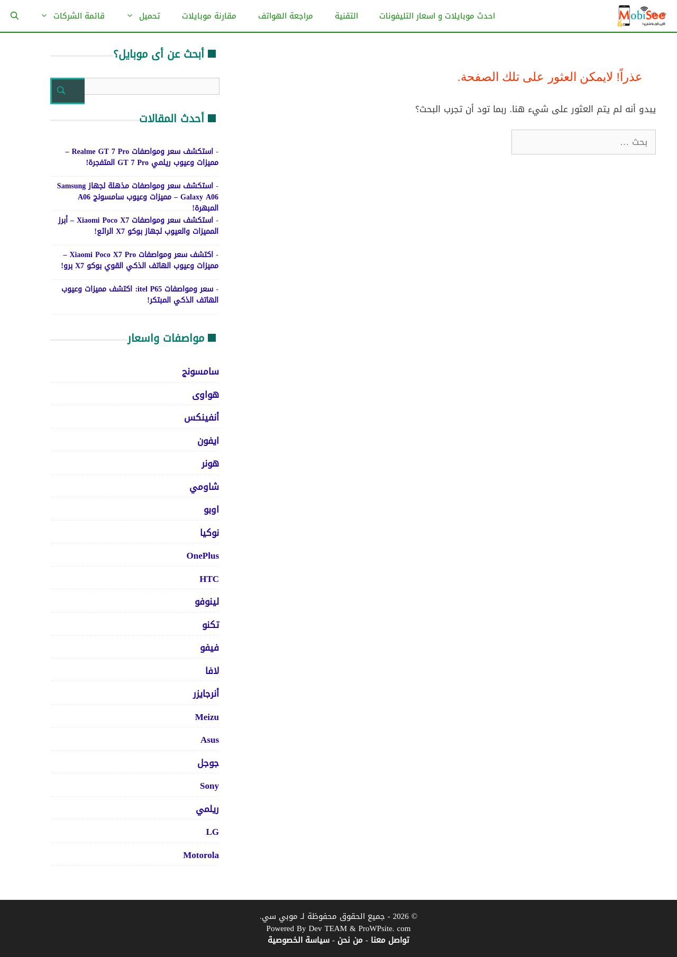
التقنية (346, 15)
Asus (209, 739)
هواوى (205, 394)
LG (212, 831)
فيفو (209, 647)
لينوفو (207, 601)
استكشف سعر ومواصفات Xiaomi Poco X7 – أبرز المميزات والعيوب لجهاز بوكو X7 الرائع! (138, 226)
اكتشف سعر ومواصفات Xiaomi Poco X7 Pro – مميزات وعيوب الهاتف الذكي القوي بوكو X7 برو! (139, 260)
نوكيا (209, 532)
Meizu (207, 716)
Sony (209, 785)
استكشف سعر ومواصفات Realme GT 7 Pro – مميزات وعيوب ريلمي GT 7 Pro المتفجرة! (141, 157)
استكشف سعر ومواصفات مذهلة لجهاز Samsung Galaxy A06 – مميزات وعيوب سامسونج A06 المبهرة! (137, 197)
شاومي (204, 486)
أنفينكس (201, 417)
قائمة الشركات (67, 16)
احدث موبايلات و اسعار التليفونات (437, 15)
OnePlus (203, 555)
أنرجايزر (206, 693)
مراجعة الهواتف (285, 15)
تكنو (210, 624)
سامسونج (200, 371)
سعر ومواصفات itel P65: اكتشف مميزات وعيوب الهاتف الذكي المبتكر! (139, 294)
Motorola (201, 854)
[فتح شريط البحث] (14, 16)
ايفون (208, 440)
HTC (209, 578)
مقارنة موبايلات (209, 15)
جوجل (208, 762)
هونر (210, 463)
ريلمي (207, 808)
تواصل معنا (390, 940)
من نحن (350, 940)
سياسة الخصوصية (299, 940)
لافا (212, 670)
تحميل (137, 16)
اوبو (211, 509)
